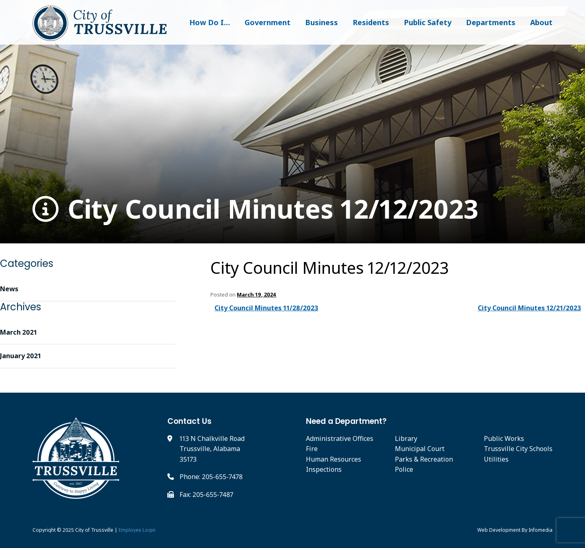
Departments (491, 22)
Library (406, 438)
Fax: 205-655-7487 (206, 494)
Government (267, 22)
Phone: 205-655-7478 (211, 476)
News (9, 288)
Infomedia (540, 530)
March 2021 (18, 332)
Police (404, 469)
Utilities (496, 459)
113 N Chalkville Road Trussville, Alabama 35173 (212, 449)
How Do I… (209, 22)
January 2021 (20, 355)
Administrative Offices (339, 438)
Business (321, 22)
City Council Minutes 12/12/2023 (255, 209)
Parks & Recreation (424, 459)
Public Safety (427, 22)
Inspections (324, 469)
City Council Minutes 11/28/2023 (266, 307)
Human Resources (333, 459)
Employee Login (137, 530)
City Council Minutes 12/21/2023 (529, 307)
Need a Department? (346, 421)
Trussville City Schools (518, 448)
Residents (371, 22)
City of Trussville (94, 530)
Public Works (504, 438)
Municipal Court (419, 448)
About (541, 22)
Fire (312, 448)
